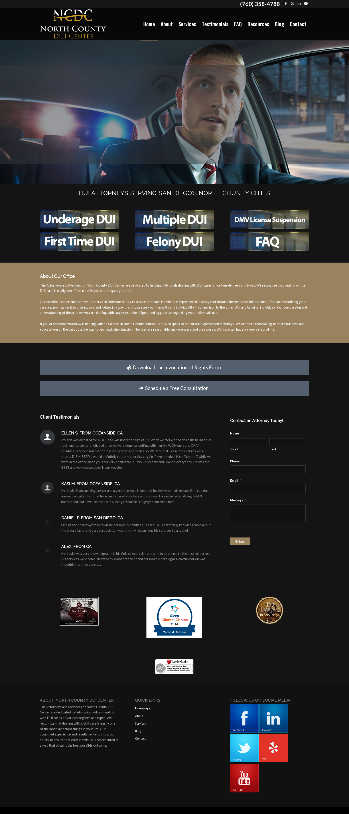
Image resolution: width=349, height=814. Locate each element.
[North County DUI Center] (73, 24)
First (234, 449)
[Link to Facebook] (285, 3)
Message (238, 500)
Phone (234, 461)
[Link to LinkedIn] (299, 3)
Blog (138, 731)
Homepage (142, 708)
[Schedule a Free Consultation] (174, 388)
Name (236, 433)
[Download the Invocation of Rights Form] (174, 367)
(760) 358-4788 (260, 3)
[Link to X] (292, 3)
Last (273, 449)
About (139, 716)
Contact (140, 738)
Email (235, 480)
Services (140, 723)
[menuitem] (149, 24)
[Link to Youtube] (305, 3)
